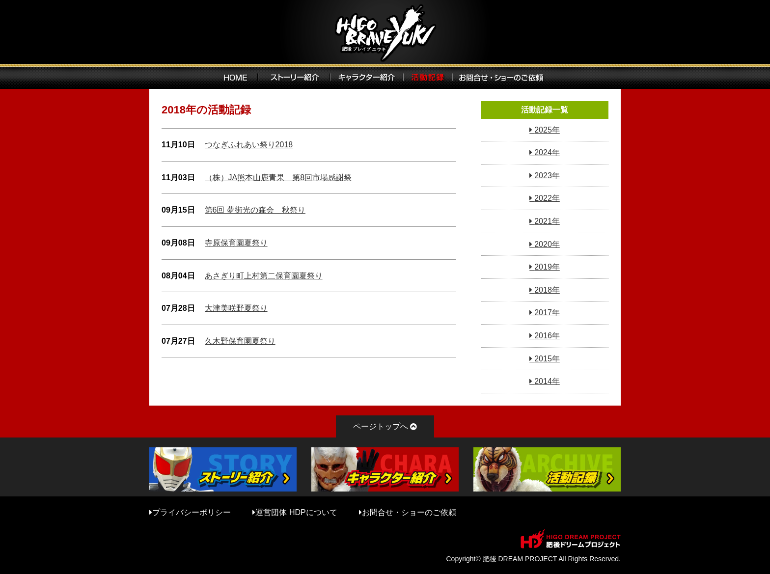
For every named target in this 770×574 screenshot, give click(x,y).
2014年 (547, 381)
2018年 (547, 290)
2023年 (547, 175)
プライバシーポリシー (191, 512)
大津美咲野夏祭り (236, 308)
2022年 (547, 198)
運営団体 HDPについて (296, 512)
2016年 (547, 335)
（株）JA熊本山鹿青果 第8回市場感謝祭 (278, 177)
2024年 (547, 152)
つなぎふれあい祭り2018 (249, 144)
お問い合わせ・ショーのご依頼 (504, 76)
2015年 (547, 359)
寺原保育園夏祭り (236, 243)
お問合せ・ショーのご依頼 (409, 512)
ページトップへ (380, 426)
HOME (235, 76)
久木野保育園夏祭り (240, 341)
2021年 (547, 221)
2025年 (547, 130)
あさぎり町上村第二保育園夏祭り (264, 276)
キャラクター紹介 (367, 76)
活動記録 (428, 76)
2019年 (547, 267)
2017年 (547, 312)
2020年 (547, 244)
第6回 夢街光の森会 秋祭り (255, 210)
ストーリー (294, 76)
